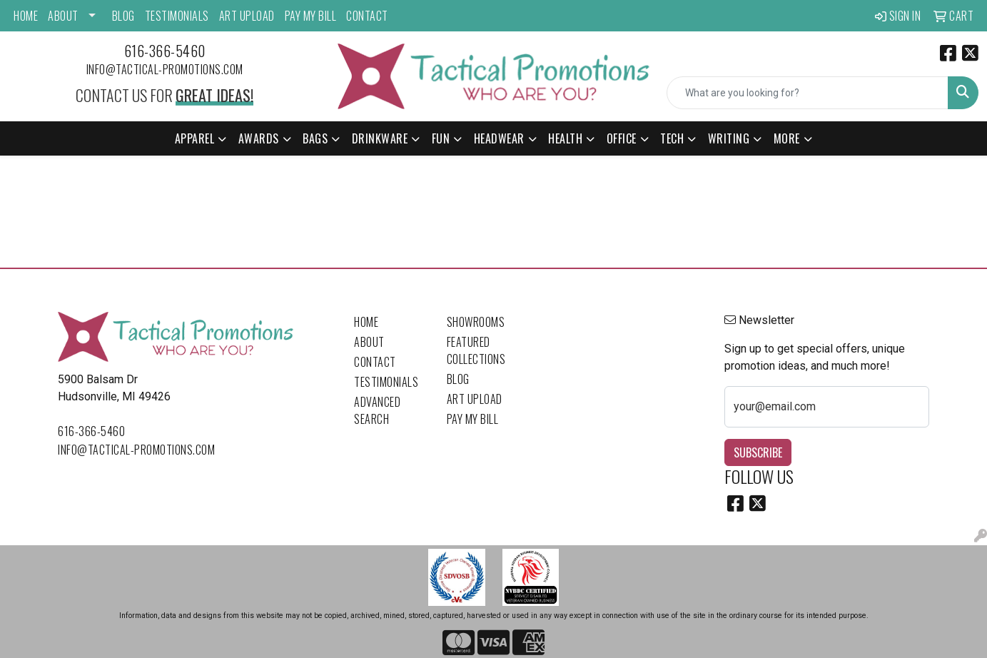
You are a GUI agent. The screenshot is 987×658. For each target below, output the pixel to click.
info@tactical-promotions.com (164, 69)
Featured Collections (476, 350)
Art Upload (247, 15)
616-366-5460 (165, 50)
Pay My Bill (311, 15)
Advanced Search (377, 410)
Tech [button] (672, 138)
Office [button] (622, 138)
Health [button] (565, 138)
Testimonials (177, 15)
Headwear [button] (499, 138)
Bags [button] (315, 138)
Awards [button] (258, 138)
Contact (367, 15)
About (63, 15)
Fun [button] (441, 138)
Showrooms (476, 321)
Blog (123, 15)
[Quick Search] (807, 92)
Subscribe (758, 452)
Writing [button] (729, 138)
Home (26, 15)
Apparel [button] (195, 138)
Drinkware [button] (380, 138)
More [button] (787, 138)
